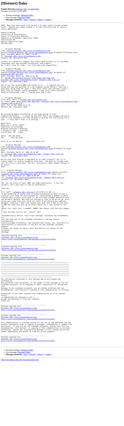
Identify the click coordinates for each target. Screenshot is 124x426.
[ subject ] (40, 20)
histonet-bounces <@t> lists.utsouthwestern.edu (28, 56)
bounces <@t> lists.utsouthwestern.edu (19, 204)
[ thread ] (32, 20)
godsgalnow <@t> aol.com (12, 84)
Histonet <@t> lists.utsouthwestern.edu (20, 280)
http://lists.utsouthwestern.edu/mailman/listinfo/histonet (29, 282)
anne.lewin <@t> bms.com (43, 89)
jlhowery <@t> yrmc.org (49, 91)
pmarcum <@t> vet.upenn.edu (27, 9)
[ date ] (25, 20)
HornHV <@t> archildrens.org (17, 89)
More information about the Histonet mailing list (20, 424)
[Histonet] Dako (27, 15)
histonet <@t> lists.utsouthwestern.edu (23, 62)
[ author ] (48, 20)
